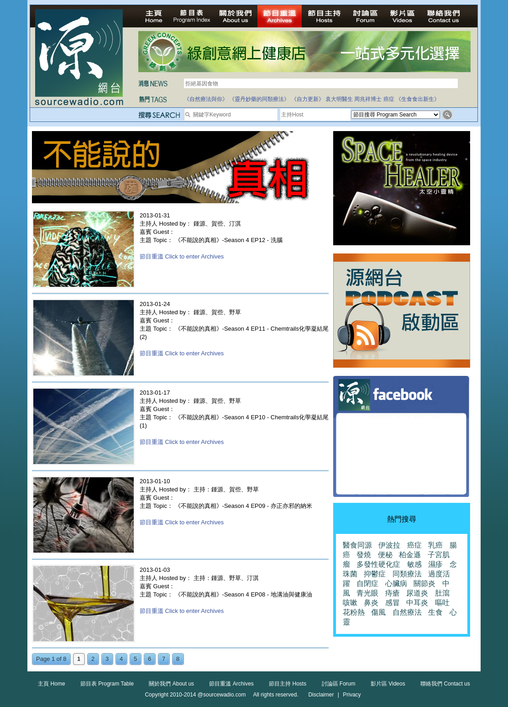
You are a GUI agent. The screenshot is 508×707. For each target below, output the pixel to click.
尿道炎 (417, 593)
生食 (435, 612)
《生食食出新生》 (418, 99)
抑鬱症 (375, 574)
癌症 (388, 99)
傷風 (378, 612)
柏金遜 (410, 555)
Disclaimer (321, 694)
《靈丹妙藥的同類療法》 (259, 99)
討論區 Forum (339, 684)
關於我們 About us (171, 684)
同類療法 (407, 574)
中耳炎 (417, 603)
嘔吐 (442, 603)
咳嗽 (350, 603)
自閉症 (367, 583)
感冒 (392, 603)
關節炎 (424, 583)
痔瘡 (392, 593)
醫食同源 (357, 545)
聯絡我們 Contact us (445, 684)
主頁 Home (51, 684)
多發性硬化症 (378, 564)
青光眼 (367, 593)
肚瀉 (442, 593)
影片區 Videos (388, 684)
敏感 (414, 564)
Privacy (352, 694)
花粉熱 (354, 612)
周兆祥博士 (368, 99)
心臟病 (396, 583)
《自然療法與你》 (206, 99)
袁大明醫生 (339, 99)
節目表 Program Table (107, 684)
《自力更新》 (307, 99)
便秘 (385, 555)
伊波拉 (389, 545)
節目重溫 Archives (231, 684)
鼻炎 (371, 603)
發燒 (363, 555)
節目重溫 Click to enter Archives (182, 256)
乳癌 (435, 545)
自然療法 (407, 612)
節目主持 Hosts (287, 684)
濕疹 (435, 564)
